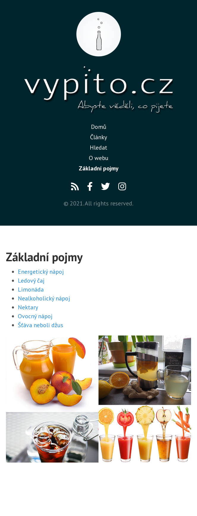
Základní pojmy (99, 168)
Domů (98, 127)
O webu (98, 158)
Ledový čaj (31, 280)
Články (98, 137)
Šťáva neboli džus (40, 325)
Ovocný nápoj (35, 316)
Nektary (28, 307)
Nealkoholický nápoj (44, 298)
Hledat (98, 147)
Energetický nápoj (41, 272)
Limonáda (31, 289)
